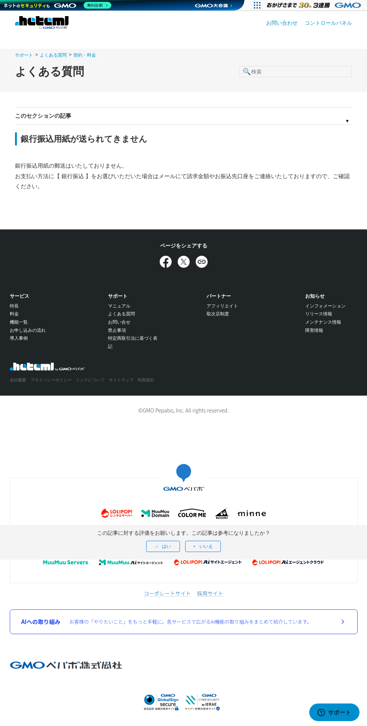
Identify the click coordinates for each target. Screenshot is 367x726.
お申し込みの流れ (28, 330)
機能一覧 (19, 322)
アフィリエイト (222, 306)
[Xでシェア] (184, 262)
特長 (14, 306)
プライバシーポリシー (51, 380)
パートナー (219, 296)
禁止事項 (117, 330)
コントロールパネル (328, 23)
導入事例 (19, 338)
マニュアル (119, 306)
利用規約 (146, 380)
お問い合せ (119, 322)
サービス (19, 296)
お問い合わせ (282, 23)
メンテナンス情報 (323, 322)
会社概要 (18, 380)
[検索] (296, 71)
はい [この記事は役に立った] (166, 546)
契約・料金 (84, 55)
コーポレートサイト (167, 593)
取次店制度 (218, 313)
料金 (14, 313)
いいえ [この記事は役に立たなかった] (206, 546)
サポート (24, 55)
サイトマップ (121, 380)
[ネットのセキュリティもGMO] (57, 5)
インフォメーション (325, 306)
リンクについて (90, 380)
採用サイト (210, 593)
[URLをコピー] (202, 262)
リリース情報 (318, 313)
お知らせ (315, 296)
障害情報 (314, 330)
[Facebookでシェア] (166, 262)
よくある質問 (53, 55)
